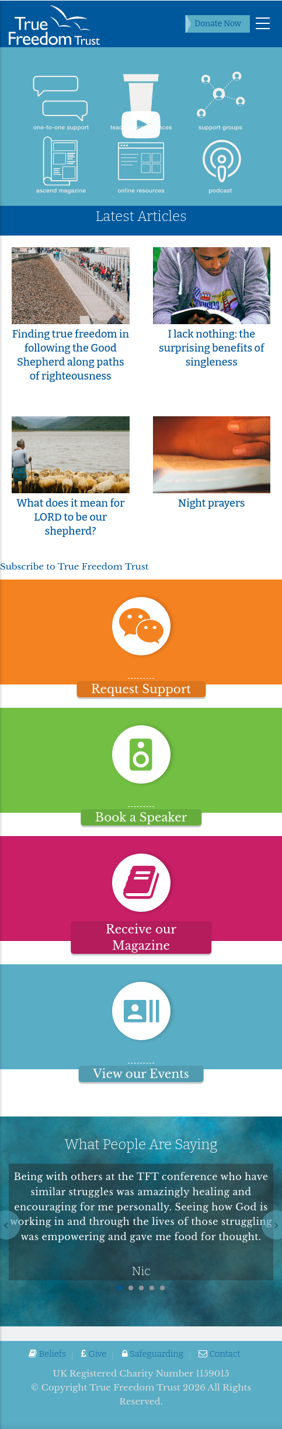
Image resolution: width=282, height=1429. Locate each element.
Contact (219, 1354)
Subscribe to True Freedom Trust (74, 566)
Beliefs (47, 1354)
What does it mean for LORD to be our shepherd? (70, 517)
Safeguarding (152, 1354)
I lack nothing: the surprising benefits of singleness (211, 348)
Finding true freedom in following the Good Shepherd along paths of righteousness (70, 355)
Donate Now (217, 24)
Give (93, 1354)
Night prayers (211, 503)
